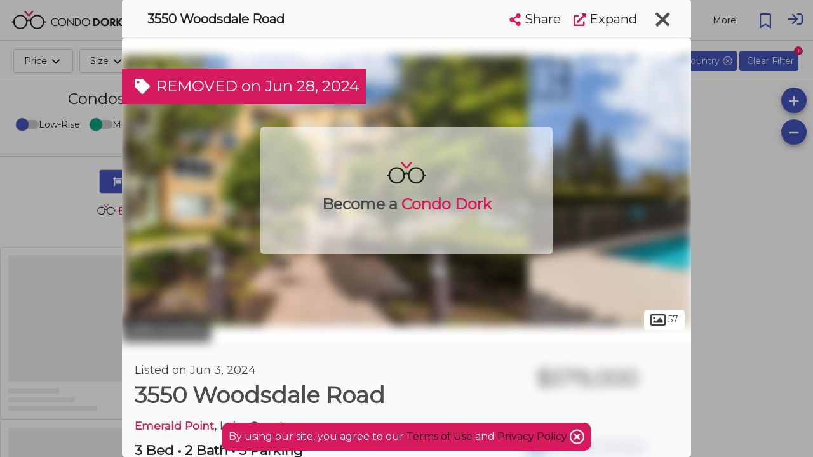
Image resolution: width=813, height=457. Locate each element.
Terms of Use (439, 436)
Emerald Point (174, 425)
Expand (605, 19)
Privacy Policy (533, 436)
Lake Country (166, 329)
